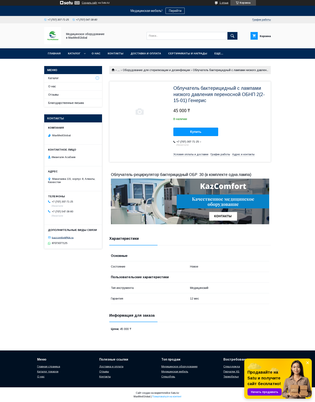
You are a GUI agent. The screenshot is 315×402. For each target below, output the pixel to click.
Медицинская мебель (174, 371)
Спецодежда (231, 366)
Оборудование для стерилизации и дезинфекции (156, 70)
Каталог (74, 53)
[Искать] (232, 36)
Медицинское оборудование (179, 366)
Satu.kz (175, 393)
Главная (54, 53)
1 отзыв (224, 2)
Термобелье (231, 376)
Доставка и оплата (146, 53)
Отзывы (53, 94)
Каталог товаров (47, 371)
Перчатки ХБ (231, 371)
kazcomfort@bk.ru (63, 237)
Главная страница (48, 366)
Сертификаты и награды (187, 53)
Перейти (175, 10)
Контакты (115, 53)
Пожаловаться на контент (166, 396)
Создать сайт (89, 2)
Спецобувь (168, 376)
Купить (195, 131)
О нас (96, 53)
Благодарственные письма (66, 102)
